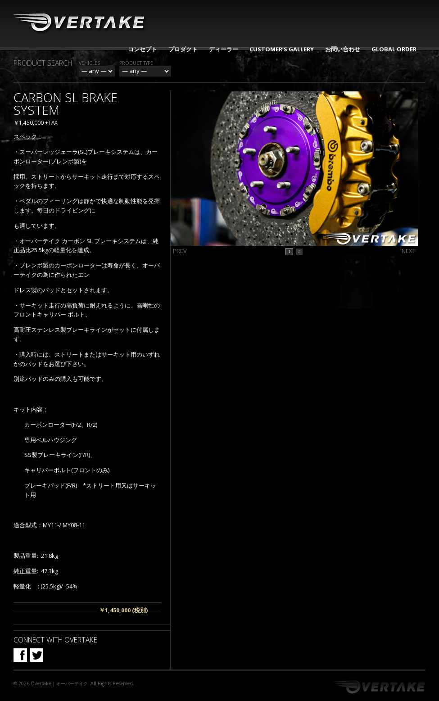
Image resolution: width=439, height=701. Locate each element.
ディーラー (223, 49)
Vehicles (89, 63)
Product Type (136, 63)
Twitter (36, 655)
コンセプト (142, 49)
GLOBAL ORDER (393, 49)
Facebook (20, 655)
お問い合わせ (342, 49)
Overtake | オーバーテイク (59, 683)
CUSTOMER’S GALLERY (281, 49)
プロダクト (183, 49)
